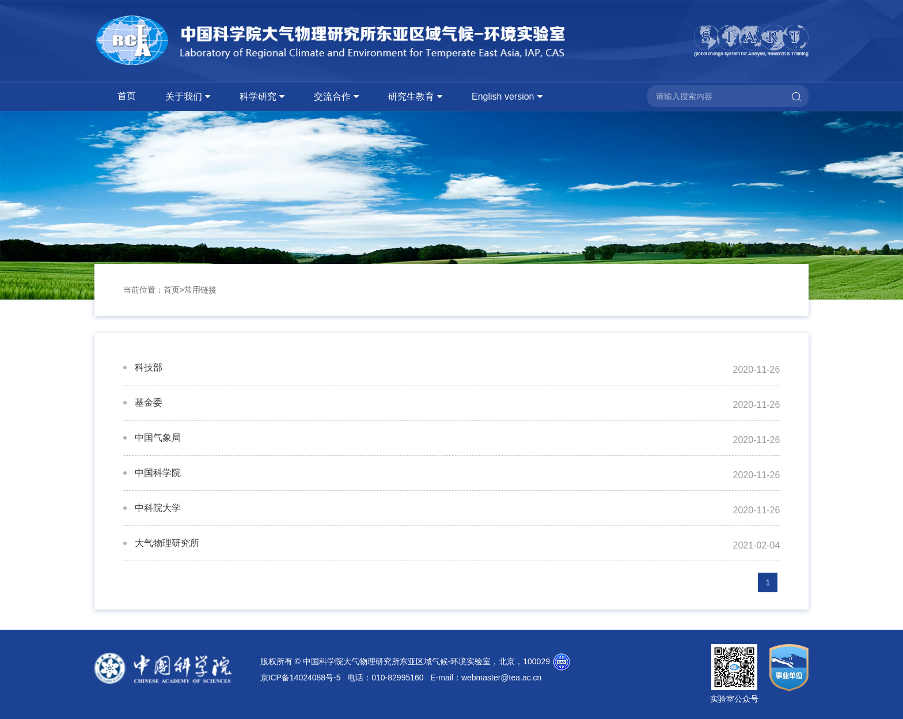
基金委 (148, 402)
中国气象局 (158, 437)
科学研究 (258, 96)
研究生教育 (411, 96)
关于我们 (183, 96)
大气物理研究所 (167, 543)
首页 (126, 96)
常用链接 (200, 289)
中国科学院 (158, 473)
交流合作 (332, 96)
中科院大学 (158, 508)
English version (503, 96)
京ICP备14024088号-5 (300, 677)
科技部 (148, 367)
